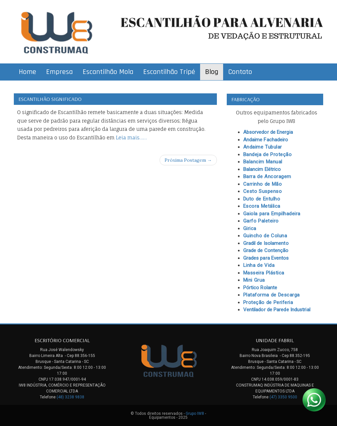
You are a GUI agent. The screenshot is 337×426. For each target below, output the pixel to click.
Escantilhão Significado (50, 99)
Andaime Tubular (262, 147)
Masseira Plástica (263, 273)
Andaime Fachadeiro (265, 140)
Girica (249, 228)
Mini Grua (254, 280)
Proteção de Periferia (268, 302)
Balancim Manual (262, 162)
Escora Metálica (261, 206)
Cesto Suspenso (262, 191)
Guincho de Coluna (265, 236)
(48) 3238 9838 (70, 397)
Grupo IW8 (195, 413)
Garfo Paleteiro (261, 221)
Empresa (59, 72)
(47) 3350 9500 (283, 397)
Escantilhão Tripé (169, 72)
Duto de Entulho (261, 199)
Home (27, 72)
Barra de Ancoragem (267, 176)
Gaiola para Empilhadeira (271, 214)
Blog (211, 72)
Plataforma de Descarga (271, 295)
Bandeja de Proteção (267, 154)
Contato (240, 72)
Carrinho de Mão (262, 184)
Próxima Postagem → (188, 160)
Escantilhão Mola (108, 72)
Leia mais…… (131, 137)
